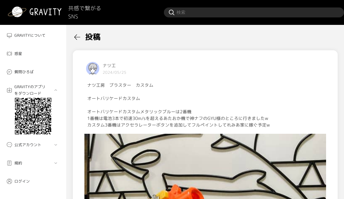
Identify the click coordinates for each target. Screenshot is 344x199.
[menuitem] (33, 35)
